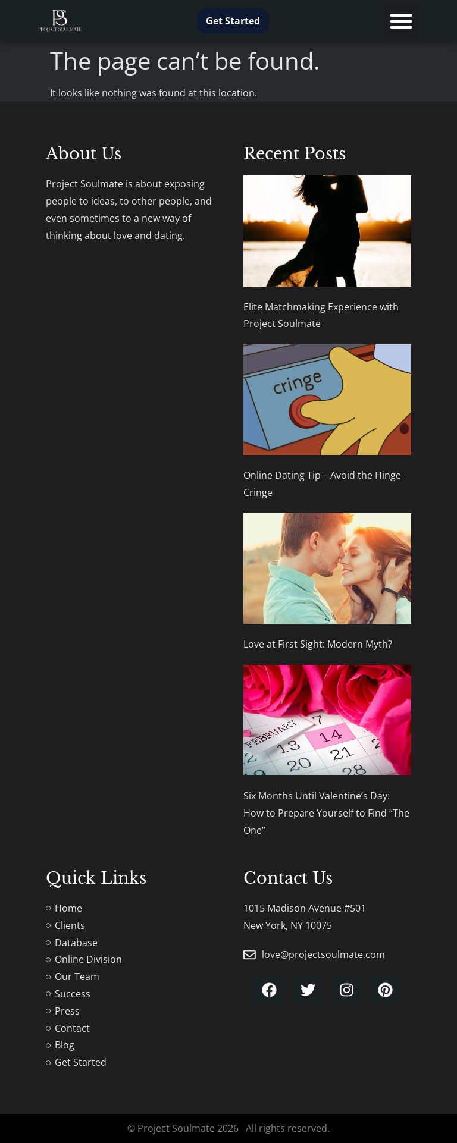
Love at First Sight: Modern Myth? (317, 644)
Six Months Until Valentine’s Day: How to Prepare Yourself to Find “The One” (326, 813)
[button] (401, 21)
